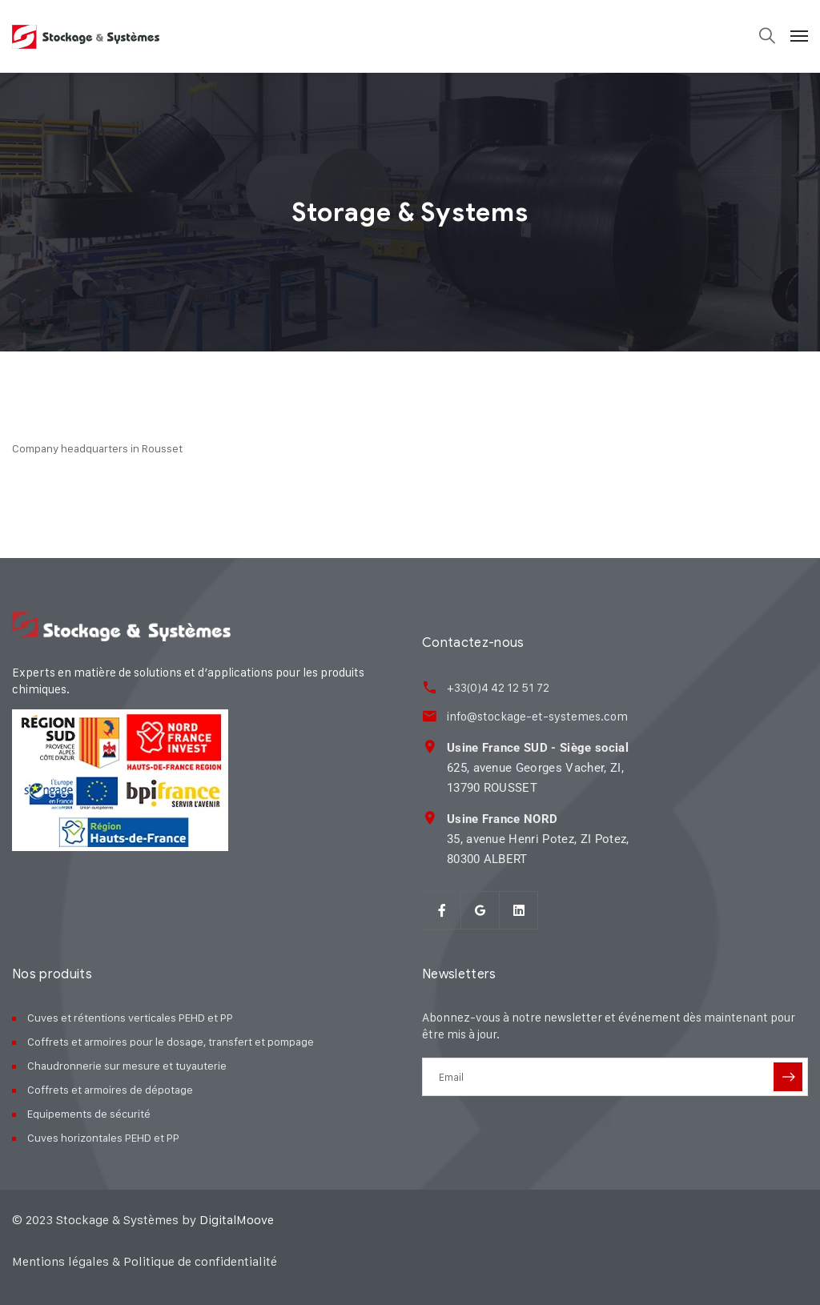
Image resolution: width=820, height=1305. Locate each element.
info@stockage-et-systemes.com (536, 716)
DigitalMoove (237, 1219)
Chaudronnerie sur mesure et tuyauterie (127, 1065)
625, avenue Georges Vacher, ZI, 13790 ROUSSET (537, 768)
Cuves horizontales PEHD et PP (103, 1137)
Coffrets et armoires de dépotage (110, 1089)
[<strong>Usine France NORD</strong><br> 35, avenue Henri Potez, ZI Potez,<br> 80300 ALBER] (429, 817)
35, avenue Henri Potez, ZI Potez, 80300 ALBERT (537, 839)
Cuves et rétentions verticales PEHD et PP (130, 1017)
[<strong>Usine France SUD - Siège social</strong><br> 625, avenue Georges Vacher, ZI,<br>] (429, 746)
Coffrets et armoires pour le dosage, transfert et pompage (170, 1041)
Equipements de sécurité (89, 1113)
